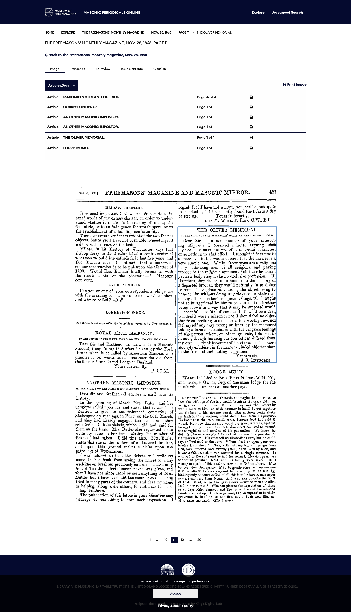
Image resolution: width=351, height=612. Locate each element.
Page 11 (183, 32)
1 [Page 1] (150, 540)
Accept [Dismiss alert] (175, 593)
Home (49, 32)
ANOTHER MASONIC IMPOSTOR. (91, 117)
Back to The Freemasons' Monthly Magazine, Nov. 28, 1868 (96, 55)
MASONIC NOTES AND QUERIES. (91, 97)
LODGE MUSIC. (76, 148)
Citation (159, 69)
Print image (294, 84)
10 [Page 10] (165, 540)
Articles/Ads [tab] (58, 85)
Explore (258, 12)
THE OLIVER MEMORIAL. (84, 137)
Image (54, 69)
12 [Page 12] (182, 540)
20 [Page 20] (199, 540)
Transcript (77, 69)
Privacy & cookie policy (175, 606)
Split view (103, 69)
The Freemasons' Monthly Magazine (113, 32)
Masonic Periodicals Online (111, 12)
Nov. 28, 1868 (161, 32)
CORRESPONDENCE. (80, 107)
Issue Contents (132, 69)
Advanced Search (287, 12)
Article (52, 97)
